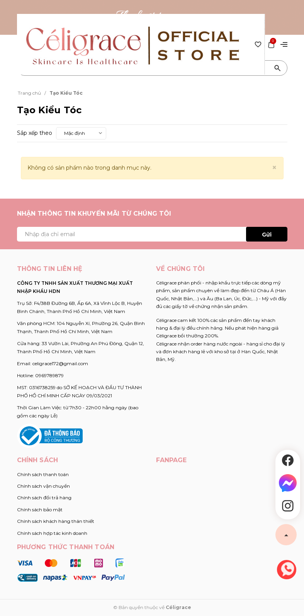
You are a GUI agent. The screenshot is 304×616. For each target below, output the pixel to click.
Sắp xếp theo (34, 132)
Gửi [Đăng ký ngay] (267, 234)
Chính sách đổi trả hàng (44, 497)
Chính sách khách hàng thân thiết (55, 521)
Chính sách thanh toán (43, 474)
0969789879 (49, 375)
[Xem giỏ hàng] (271, 43)
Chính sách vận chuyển (43, 486)
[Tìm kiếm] (277, 68)
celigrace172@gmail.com (60, 363)
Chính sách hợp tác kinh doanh (52, 533)
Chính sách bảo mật (40, 509)
